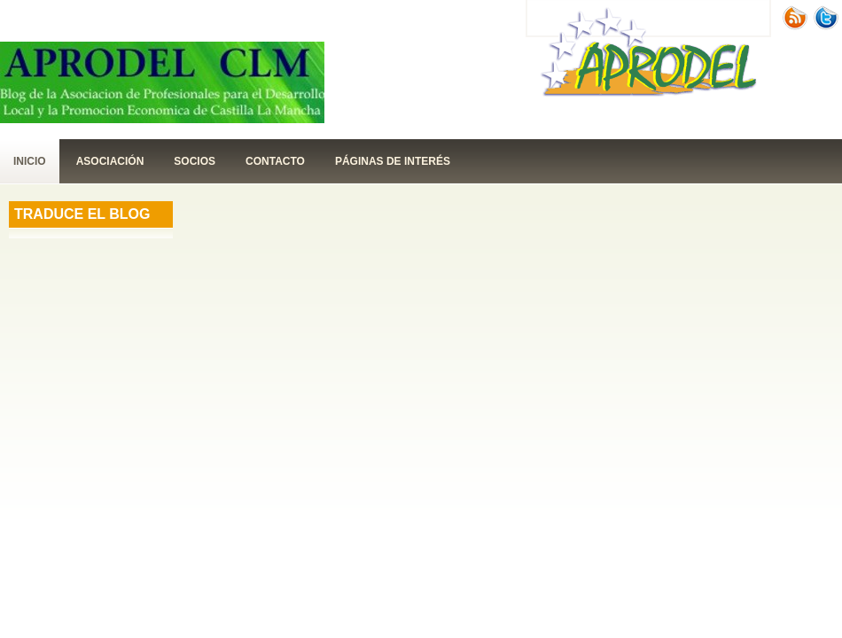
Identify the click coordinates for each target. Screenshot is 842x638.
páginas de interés (392, 161)
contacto (275, 161)
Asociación (110, 161)
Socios (194, 161)
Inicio (29, 161)
